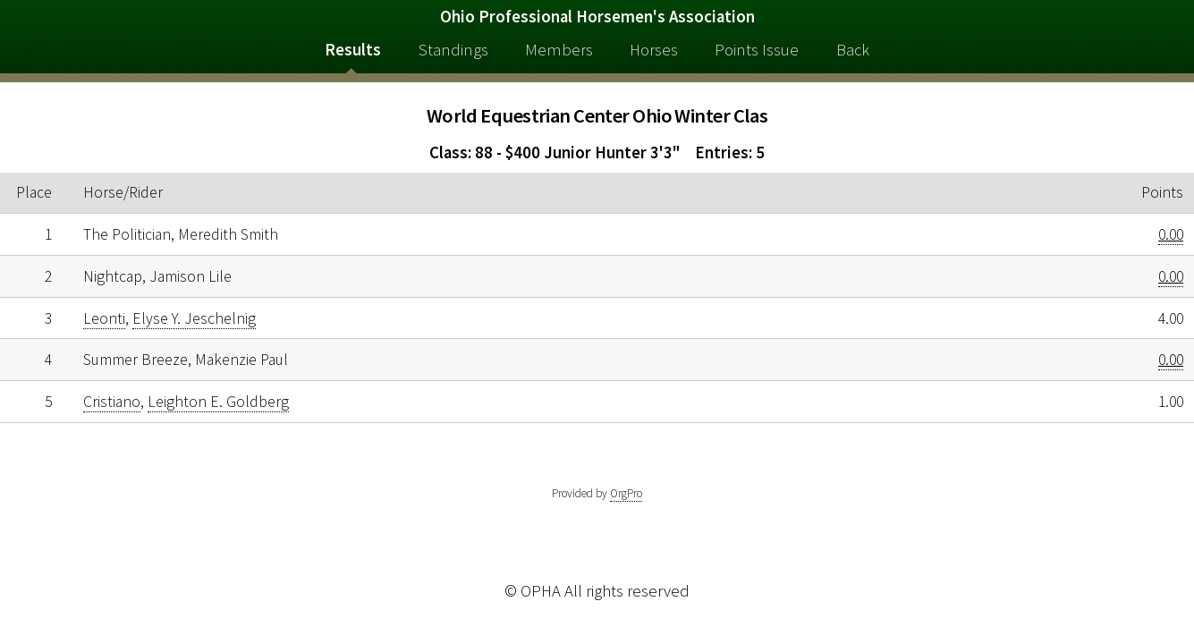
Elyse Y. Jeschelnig (194, 318)
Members (559, 49)
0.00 (1170, 234)
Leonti (104, 318)
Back (852, 49)
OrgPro (626, 493)
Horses (654, 49)
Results (353, 49)
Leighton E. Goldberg (218, 401)
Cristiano (111, 401)
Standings (453, 49)
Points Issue (757, 49)
